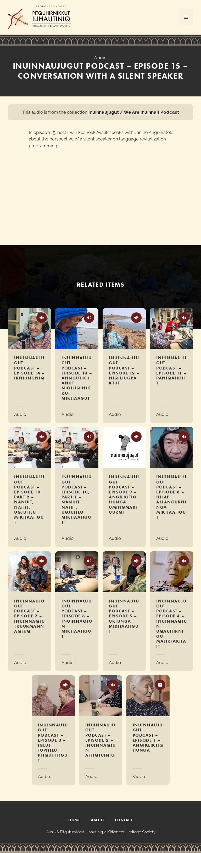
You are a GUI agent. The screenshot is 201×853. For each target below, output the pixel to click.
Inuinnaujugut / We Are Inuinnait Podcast (133, 112)
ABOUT (97, 820)
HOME (74, 820)
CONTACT (124, 820)
